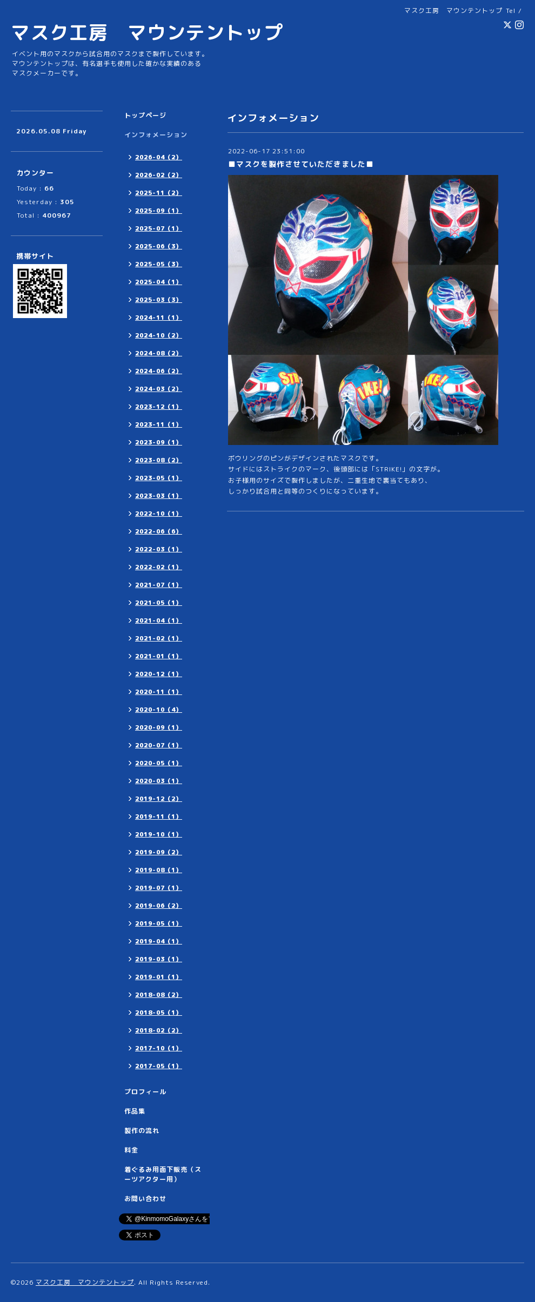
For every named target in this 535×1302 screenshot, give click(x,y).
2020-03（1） (158, 781)
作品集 (134, 1111)
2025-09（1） (158, 210)
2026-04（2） (158, 157)
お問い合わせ (145, 1198)
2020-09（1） (158, 727)
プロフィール (145, 1091)
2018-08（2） (158, 994)
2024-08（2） (158, 353)
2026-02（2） (158, 175)
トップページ (145, 115)
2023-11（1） (158, 424)
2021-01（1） (158, 656)
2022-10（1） (158, 513)
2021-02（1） (158, 638)
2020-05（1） (158, 763)
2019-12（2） (158, 798)
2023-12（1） (158, 406)
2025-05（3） (158, 264)
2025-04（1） (158, 282)
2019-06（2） (158, 905)
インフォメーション (156, 134)
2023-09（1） (158, 442)
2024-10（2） (158, 335)
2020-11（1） (158, 691)
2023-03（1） (158, 495)
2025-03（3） (158, 299)
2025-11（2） (158, 192)
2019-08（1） (158, 870)
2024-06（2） (158, 371)
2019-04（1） (158, 941)
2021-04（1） (158, 620)
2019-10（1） (158, 834)
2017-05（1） (158, 1066)
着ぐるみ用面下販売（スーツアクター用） (163, 1174)
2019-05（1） (158, 923)
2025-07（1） (158, 228)
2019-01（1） (158, 977)
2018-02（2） (158, 1030)
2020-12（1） (158, 674)
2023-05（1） (158, 478)
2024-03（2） (158, 388)
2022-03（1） (158, 549)
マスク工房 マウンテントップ (147, 32)
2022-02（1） (158, 567)
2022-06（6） (158, 531)
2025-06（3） (158, 246)
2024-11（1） (158, 317)
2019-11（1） (158, 816)
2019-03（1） (158, 959)
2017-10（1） (158, 1048)
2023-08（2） (158, 460)
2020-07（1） (158, 745)
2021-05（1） (158, 602)
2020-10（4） (158, 709)
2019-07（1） (158, 887)
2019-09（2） (158, 852)
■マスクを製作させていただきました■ (301, 164)
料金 (131, 1150)
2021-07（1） (158, 585)
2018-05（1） (158, 1012)
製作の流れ (141, 1130)
